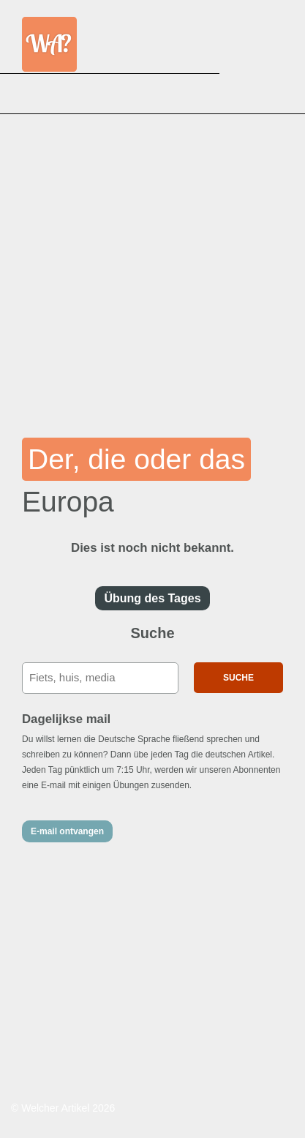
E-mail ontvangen (67, 831)
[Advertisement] (152, 266)
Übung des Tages (152, 598)
